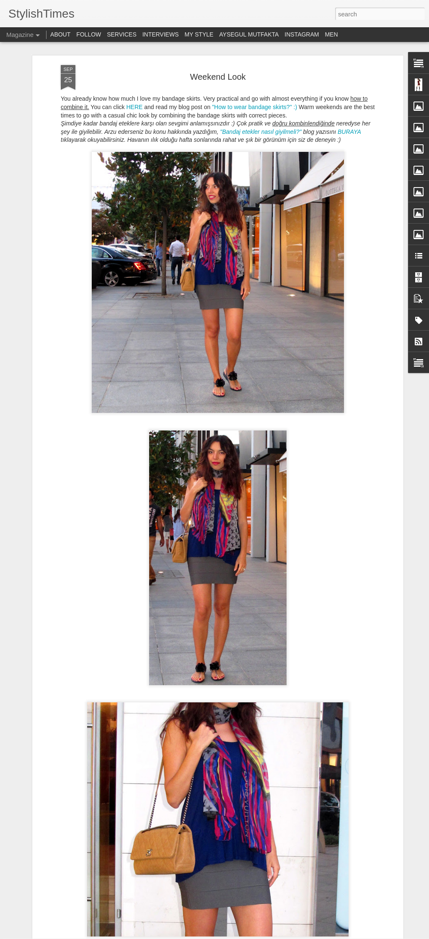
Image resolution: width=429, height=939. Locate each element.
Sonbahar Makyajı (157, 643)
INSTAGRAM (301, 34)
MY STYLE (198, 34)
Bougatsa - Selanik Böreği (169, 739)
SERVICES (122, 34)
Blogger (331, 934)
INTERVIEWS (160, 34)
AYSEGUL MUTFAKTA (249, 34)
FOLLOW (88, 34)
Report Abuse (355, 934)
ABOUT (60, 34)
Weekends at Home (217, 834)
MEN (331, 34)
